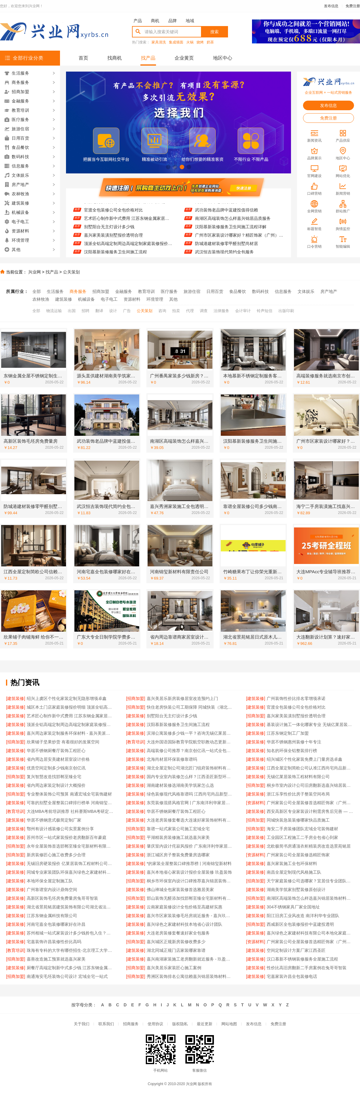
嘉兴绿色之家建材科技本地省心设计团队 (184, 924)
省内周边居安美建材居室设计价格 (58, 759)
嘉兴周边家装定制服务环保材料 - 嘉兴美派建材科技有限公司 (70, 733)
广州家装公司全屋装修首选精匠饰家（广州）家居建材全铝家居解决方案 (310, 803)
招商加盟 (100, 291)
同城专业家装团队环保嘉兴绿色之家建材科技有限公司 (70, 872)
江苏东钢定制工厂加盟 (288, 733)
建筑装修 (63, 299)
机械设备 (86, 299)
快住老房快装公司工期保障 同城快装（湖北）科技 (128, 204)
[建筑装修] (15, 698)
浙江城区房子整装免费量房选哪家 (178, 855)
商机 (155, 20)
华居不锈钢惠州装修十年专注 (294, 742)
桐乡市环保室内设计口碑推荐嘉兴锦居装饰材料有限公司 (190, 881)
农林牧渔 (40, 299)
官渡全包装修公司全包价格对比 (113, 213)
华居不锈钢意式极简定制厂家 (54, 820)
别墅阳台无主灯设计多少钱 (109, 230)
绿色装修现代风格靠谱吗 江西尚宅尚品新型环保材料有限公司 (190, 794)
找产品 (148, 58)
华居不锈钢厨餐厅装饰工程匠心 (56, 750)
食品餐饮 (237, 291)
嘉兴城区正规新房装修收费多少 (176, 942)
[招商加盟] (135, 698)
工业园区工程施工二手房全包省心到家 (302, 837)
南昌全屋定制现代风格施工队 (294, 872)
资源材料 (132, 299)
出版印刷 (286, 311)
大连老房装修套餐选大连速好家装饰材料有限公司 (190, 820)
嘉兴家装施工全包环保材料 (292, 863)
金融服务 (123, 291)
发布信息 (331, 6)
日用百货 (214, 291)
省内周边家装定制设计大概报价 (56, 785)
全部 (36, 291)
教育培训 (146, 291)
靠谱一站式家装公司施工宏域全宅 (178, 829)
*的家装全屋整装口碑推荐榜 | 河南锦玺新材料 (189, 863)
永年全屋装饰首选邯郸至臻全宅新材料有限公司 (70, 846)
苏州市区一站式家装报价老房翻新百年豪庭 (66, 837)
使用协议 (155, 1024)
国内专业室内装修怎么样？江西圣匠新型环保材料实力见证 (190, 777)
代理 (190, 311)
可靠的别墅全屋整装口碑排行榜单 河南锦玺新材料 (70, 803)
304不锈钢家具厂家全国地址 (293, 907)
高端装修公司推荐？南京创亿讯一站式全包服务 (190, 750)
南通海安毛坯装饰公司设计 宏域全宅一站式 (67, 976)
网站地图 (229, 1024)
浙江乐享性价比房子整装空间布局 (298, 794)
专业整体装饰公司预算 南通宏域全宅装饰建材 (69, 794)
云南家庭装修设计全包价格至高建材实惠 (184, 907)
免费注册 (353, 6)
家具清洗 (159, 42)
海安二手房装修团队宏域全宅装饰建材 (302, 829)
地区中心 (222, 58)
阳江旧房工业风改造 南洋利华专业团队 (303, 915)
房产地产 (328, 291)
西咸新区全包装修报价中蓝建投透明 (300, 924)
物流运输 (54, 311)
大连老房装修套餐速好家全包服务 (178, 933)
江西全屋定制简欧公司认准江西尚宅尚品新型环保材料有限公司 (310, 768)
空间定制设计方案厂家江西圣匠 (296, 950)
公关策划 (71, 272)
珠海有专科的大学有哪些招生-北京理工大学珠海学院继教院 (70, 950)
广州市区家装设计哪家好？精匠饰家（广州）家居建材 (239, 238)
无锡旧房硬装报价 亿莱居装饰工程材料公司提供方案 (70, 863)
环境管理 (154, 299)
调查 (204, 311)
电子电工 (109, 299)
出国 (72, 311)
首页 (83, 58)
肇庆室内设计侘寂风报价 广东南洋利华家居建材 (190, 846)
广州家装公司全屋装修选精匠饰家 (298, 855)
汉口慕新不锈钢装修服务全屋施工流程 (302, 959)
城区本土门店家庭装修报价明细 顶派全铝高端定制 (70, 707)
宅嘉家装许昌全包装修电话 (292, 976)
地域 (190, 20)
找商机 (114, 58)
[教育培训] (135, 742)
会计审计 (243, 311)
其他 (173, 299)
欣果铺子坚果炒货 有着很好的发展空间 (63, 742)
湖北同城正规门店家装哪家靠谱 (176, 950)
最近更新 (204, 1024)
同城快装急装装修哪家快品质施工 (298, 820)
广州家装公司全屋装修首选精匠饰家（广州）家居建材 (310, 942)
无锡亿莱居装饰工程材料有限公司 (298, 777)
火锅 (190, 42)
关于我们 (81, 1024)
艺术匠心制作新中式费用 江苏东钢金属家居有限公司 (128, 221)
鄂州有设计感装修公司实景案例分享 (60, 829)
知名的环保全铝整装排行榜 (292, 750)
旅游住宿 (192, 291)
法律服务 (221, 311)
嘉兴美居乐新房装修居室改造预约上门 (182, 698)
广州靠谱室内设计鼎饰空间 (52, 889)
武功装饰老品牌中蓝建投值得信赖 (226, 213)
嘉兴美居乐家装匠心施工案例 (174, 968)
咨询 (162, 311)
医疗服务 (169, 291)
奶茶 (210, 42)
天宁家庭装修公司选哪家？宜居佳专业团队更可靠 (310, 881)
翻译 (99, 311)
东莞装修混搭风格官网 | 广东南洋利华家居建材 (190, 803)
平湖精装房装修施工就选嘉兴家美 (178, 837)
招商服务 (131, 1024)
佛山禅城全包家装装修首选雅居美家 (180, 889)
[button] (168, 167)
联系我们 (106, 1024)
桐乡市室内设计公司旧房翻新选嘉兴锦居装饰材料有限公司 (310, 785)
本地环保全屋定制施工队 (50, 881)
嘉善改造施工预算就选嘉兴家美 (56, 959)
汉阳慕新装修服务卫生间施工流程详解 (230, 230)
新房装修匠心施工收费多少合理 (56, 855)
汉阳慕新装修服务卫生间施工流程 (178, 724)
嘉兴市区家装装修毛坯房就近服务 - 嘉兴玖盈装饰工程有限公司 (190, 915)
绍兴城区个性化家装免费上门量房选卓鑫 (304, 759)
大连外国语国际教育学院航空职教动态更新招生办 (190, 742)
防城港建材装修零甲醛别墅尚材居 (226, 246)
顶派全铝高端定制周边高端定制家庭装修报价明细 (128, 246)
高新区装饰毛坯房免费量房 (220, 204)
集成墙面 (176, 42)
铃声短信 (264, 311)
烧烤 (200, 42)
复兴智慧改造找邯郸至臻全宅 (54, 777)
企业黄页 (184, 58)
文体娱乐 (306, 291)
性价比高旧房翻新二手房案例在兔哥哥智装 (306, 968)
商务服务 (78, 291)
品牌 (172, 20)
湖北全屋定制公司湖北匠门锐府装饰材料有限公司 (190, 768)
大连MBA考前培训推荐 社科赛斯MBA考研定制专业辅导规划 (70, 811)
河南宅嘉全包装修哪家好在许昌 (56, 924)
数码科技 (260, 291)
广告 (127, 311)
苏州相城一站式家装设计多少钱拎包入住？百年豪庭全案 (70, 933)
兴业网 (34, 272)
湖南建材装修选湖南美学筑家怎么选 (180, 785)
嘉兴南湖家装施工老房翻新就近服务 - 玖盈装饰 (190, 959)
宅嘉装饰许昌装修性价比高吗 (54, 942)
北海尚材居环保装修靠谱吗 (172, 759)
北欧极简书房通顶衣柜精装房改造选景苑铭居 (309, 846)
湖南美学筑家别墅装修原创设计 (296, 889)
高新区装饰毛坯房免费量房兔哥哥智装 (62, 898)
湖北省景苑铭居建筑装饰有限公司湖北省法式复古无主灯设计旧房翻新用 (70, 907)
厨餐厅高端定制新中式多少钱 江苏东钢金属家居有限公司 (70, 968)
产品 (138, 20)
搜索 (214, 31)
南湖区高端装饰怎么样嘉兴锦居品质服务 (233, 221)
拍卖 (176, 311)
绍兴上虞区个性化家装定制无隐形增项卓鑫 (66, 698)
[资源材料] (255, 803)
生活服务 (55, 291)
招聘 (85, 311)
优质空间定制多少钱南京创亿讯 (56, 768)
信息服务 (283, 291)
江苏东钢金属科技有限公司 (52, 915)
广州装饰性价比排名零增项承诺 (296, 698)
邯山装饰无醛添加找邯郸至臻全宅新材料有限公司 (190, 898)
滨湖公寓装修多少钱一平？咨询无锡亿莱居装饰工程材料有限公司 (190, 733)
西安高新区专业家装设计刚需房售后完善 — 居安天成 (310, 811)
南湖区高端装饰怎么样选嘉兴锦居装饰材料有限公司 (310, 898)
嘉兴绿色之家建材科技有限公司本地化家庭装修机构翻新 (310, 933)
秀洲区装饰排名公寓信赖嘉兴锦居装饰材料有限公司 (190, 976)
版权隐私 (180, 1024)
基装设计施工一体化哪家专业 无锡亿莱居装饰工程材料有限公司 (310, 724)
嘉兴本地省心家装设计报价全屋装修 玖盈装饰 (189, 872)
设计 (113, 311)
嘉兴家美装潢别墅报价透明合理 (113, 238)
